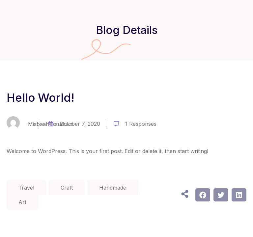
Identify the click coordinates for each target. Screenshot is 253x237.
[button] (202, 194)
